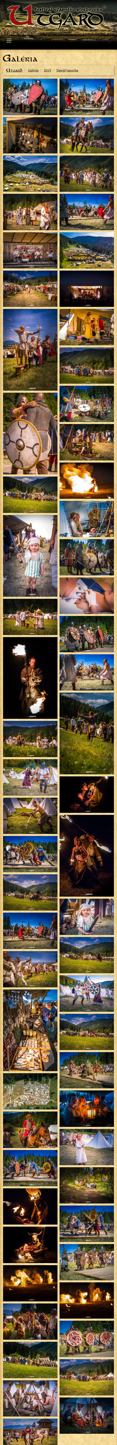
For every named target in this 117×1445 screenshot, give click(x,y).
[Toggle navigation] (9, 40)
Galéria (33, 70)
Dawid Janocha (67, 70)
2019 (47, 70)
